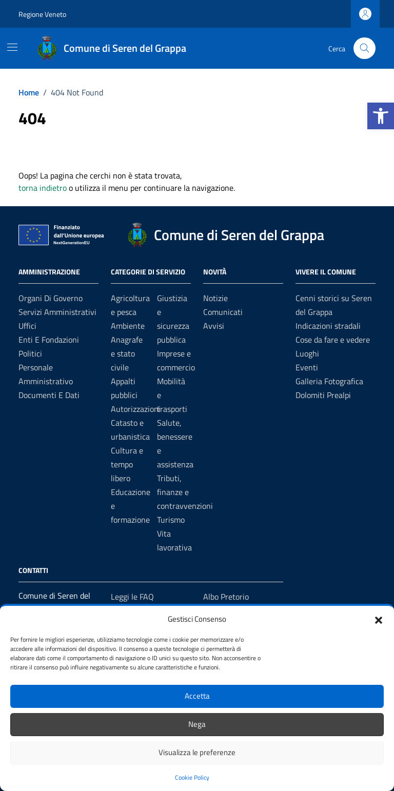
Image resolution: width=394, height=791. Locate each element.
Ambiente (128, 326)
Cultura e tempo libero (127, 464)
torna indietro (42, 188)
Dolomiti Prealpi (323, 395)
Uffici (27, 326)
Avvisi (213, 326)
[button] (380, 116)
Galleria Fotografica (329, 381)
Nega (197, 724)
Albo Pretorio (226, 596)
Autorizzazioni (136, 409)
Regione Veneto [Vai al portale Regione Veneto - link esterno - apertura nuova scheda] (42, 14)
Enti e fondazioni (48, 339)
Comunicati (223, 312)
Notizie (215, 298)
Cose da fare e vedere (333, 339)
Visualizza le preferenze (197, 752)
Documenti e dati (49, 395)
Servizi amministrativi (57, 312)
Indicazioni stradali (328, 326)
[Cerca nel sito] (364, 48)
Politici (30, 353)
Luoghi (307, 353)
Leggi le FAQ (132, 596)
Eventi (307, 367)
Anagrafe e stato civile (127, 353)
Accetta (197, 696)
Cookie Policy (192, 777)
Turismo (171, 519)
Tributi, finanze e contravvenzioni (185, 492)
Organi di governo (50, 298)
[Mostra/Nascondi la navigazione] (12, 47)
